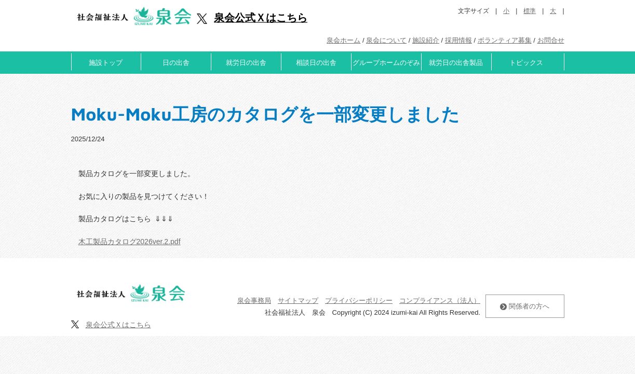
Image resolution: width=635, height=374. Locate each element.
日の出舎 (176, 62)
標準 (529, 11)
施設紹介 (425, 40)
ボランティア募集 (505, 40)
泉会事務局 (254, 300)
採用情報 (458, 40)
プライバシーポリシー (359, 300)
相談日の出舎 (316, 62)
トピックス (526, 62)
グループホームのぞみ (386, 62)
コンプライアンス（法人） (439, 300)
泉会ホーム (343, 40)
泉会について (386, 40)
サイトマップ (298, 300)
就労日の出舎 (246, 62)
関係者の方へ (524, 306)
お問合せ (550, 40)
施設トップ (106, 62)
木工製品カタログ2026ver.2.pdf (129, 241)
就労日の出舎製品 (456, 62)
